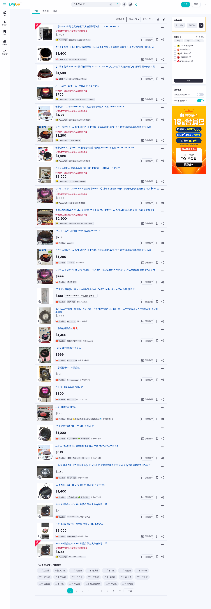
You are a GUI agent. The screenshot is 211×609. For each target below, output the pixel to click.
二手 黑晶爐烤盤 (93, 584)
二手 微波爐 (125, 570)
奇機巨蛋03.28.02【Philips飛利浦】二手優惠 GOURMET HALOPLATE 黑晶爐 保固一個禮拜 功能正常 (105, 210)
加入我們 (5, 77)
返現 (199, 41)
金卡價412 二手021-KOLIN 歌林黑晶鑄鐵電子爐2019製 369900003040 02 (92, 106)
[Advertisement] (189, 216)
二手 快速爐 (44, 584)
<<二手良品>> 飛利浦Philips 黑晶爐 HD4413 (77, 230)
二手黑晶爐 (44, 570)
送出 (189, 81)
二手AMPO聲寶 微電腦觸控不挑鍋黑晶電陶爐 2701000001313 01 (87, 26)
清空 (188, 41)
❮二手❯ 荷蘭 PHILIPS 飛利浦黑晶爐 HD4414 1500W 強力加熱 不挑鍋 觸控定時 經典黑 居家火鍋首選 (105, 66)
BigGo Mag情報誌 (9, 73)
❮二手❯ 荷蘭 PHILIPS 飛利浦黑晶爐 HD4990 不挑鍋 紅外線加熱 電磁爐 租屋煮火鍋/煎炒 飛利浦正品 (104, 47)
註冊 (196, 4)
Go (201, 25)
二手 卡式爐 (109, 577)
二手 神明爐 (111, 584)
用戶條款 (19, 77)
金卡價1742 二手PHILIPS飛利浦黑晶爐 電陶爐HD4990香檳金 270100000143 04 (95, 147)
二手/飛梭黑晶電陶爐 (65, 406)
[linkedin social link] (13, 89)
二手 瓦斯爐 (93, 577)
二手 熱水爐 (126, 577)
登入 (186, 4)
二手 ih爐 (59, 584)
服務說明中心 (7, 81)
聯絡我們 (12, 77)
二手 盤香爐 (60, 577)
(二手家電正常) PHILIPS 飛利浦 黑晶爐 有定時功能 (80, 484)
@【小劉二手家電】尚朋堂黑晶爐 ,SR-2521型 (77, 86)
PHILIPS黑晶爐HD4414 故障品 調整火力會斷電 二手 (81, 504)
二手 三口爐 (77, 577)
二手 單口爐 (109, 570)
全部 (178, 41)
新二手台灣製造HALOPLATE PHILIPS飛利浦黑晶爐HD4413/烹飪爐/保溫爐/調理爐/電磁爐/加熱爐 (103, 127)
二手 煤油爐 (92, 570)
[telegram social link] (8, 89)
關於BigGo (20, 73)
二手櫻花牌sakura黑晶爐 (67, 367)
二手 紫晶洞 (141, 570)
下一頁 (129, 591)
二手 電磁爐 (44, 577)
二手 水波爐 (74, 584)
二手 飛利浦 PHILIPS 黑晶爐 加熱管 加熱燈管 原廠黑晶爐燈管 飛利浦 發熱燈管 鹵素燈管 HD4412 (102, 465)
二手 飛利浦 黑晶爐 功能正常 (69, 387)
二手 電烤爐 (127, 584)
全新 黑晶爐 (60, 570)
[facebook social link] (3, 89)
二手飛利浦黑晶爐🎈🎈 (66, 328)
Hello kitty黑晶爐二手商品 (68, 348)
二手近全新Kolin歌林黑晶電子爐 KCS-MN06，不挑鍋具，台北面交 (87, 168)
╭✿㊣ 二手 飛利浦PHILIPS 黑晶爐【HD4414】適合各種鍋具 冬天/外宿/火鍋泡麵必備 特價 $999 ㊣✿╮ (106, 269)
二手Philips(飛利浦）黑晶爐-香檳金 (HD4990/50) (79, 524)
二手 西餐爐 (142, 577)
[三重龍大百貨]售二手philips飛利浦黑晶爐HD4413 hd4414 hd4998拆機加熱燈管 (95, 289)
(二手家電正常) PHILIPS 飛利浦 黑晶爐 (74, 426)
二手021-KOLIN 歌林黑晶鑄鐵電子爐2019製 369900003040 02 (86, 445)
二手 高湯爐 (76, 570)
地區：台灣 (9, 84)
